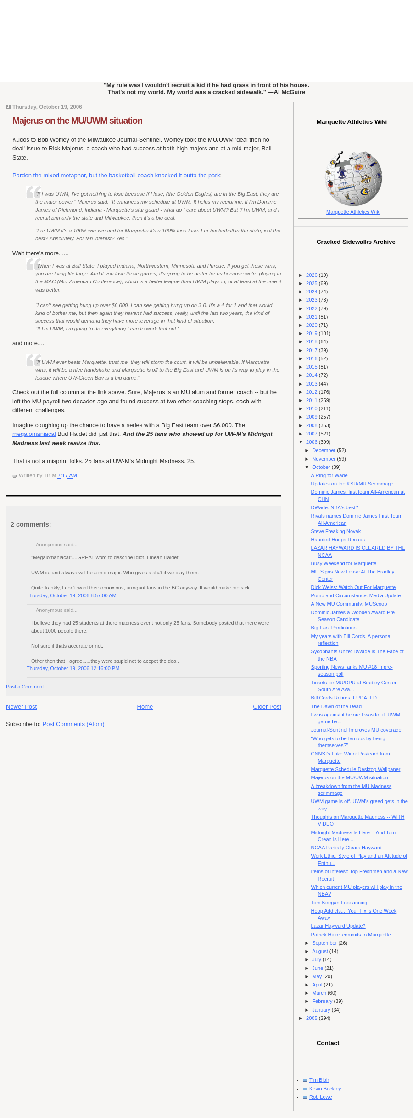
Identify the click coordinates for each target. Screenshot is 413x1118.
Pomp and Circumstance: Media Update (356, 595)
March (320, 993)
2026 (312, 275)
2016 (312, 358)
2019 (312, 333)
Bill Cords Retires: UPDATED (344, 697)
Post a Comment (25, 686)
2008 (312, 425)
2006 (312, 442)
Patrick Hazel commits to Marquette (351, 934)
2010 (312, 408)
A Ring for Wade (329, 475)
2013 (312, 383)
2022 (312, 308)
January (321, 1010)
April (318, 984)
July (317, 959)
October (321, 467)
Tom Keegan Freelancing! (340, 902)
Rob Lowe (320, 1097)
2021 (312, 316)
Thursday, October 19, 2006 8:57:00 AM (72, 595)
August (320, 951)
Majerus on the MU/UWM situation (77, 121)
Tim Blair (319, 1080)
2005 (312, 1018)
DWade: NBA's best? (334, 507)
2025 (312, 283)
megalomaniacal (34, 433)
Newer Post (21, 706)
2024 (312, 291)
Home (145, 706)
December (324, 450)
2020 (312, 325)
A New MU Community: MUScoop (349, 603)
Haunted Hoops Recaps (338, 539)
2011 (312, 400)
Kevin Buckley (325, 1088)
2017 (312, 350)
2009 (312, 416)
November (324, 459)
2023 (312, 300)
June (318, 968)
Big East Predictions (334, 627)
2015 (312, 366)
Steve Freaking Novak (336, 531)
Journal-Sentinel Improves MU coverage (356, 729)
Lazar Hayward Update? (338, 926)
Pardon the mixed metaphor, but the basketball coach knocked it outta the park (116, 175)
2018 (312, 341)
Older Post (267, 706)
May (317, 976)
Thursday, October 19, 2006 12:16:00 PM (73, 668)
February (323, 1001)
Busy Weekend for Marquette (344, 563)
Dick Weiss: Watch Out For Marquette (353, 587)
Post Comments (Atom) (74, 724)
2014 (312, 375)
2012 (312, 392)
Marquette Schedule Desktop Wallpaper (356, 769)
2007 (312, 433)
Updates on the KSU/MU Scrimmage (352, 483)
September (325, 943)
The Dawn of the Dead (336, 706)
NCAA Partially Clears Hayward (346, 847)
